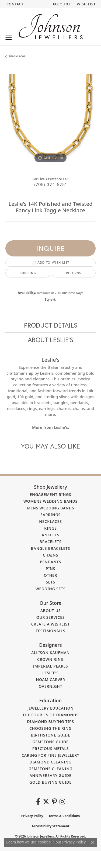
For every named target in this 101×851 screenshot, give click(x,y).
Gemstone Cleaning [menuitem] (50, 768)
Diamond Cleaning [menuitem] (51, 762)
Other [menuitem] (50, 575)
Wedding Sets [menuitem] (51, 588)
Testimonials (50, 630)
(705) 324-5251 (50, 184)
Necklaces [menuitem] (50, 521)
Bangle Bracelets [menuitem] (50, 548)
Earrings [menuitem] (50, 514)
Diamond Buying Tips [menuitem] (50, 721)
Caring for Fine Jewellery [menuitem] (50, 755)
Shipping (28, 273)
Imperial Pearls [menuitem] (50, 666)
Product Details (50, 325)
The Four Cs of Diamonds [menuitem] (50, 714)
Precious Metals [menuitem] (50, 748)
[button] (60, 4)
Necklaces (17, 56)
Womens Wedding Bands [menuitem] (50, 501)
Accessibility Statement (50, 826)
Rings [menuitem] (50, 528)
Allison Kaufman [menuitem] (50, 652)
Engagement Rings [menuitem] (50, 494)
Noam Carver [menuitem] (50, 679)
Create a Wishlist (50, 624)
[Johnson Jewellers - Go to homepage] (50, 26)
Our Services (50, 617)
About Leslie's (50, 339)
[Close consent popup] (92, 842)
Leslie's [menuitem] (50, 672)
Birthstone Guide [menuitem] (50, 735)
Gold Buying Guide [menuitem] (50, 782)
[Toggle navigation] (8, 38)
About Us (50, 610)
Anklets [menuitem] (50, 534)
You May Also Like (50, 446)
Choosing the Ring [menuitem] (50, 728)
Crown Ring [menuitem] (50, 659)
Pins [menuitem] (50, 568)
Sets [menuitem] (50, 582)
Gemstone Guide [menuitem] (50, 741)
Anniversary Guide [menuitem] (51, 775)
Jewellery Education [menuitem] (50, 708)
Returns (73, 273)
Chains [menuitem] (50, 555)
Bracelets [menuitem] (51, 541)
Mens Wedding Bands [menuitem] (50, 507)
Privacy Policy (32, 816)
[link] (14, 4)
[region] (50, 119)
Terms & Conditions (64, 816)
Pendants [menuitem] (50, 561)
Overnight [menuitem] (50, 686)
